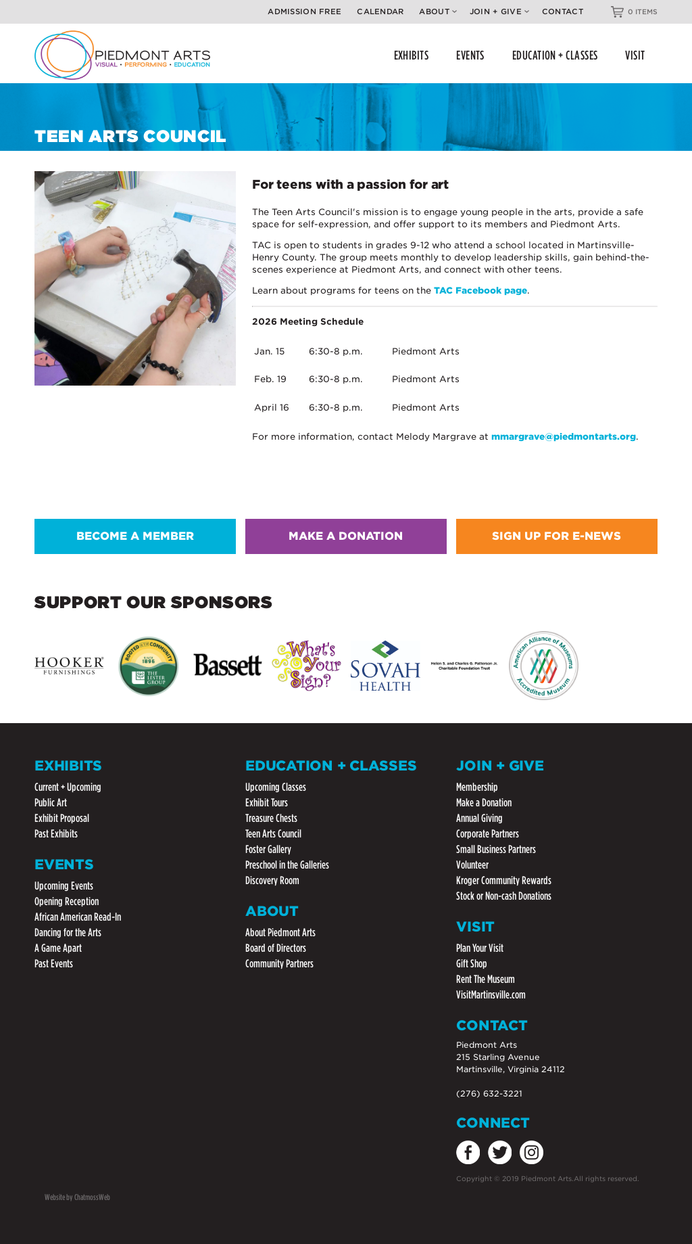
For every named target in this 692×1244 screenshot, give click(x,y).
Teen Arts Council (273, 833)
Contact (562, 11)
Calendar (380, 11)
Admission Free (304, 11)
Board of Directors (275, 948)
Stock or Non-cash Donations (503, 896)
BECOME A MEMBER (135, 536)
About (437, 11)
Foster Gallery (268, 849)
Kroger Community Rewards (503, 880)
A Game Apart (58, 948)
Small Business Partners (496, 849)
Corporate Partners (487, 833)
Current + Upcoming (67, 787)
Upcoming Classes (275, 787)
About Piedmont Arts (280, 932)
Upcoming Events (63, 885)
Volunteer (472, 864)
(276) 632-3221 (489, 1093)
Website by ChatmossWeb (77, 1197)
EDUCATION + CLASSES (555, 55)
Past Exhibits (56, 833)
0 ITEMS (643, 11)
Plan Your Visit (479, 948)
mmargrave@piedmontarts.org (563, 437)
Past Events (53, 963)
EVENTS (470, 55)
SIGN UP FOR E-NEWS (556, 536)
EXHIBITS (411, 55)
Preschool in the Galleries (287, 864)
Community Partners (279, 963)
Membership (477, 787)
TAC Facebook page (480, 290)
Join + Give (499, 11)
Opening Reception (66, 901)
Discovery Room (272, 880)
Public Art (50, 802)
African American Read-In (77, 917)
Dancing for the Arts (67, 932)
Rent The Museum (485, 979)
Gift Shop (471, 963)
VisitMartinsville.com (491, 994)
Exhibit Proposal (61, 818)
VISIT (635, 55)
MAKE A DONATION (346, 536)
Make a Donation (484, 802)
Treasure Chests (271, 818)
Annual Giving (479, 818)
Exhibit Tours (266, 802)
